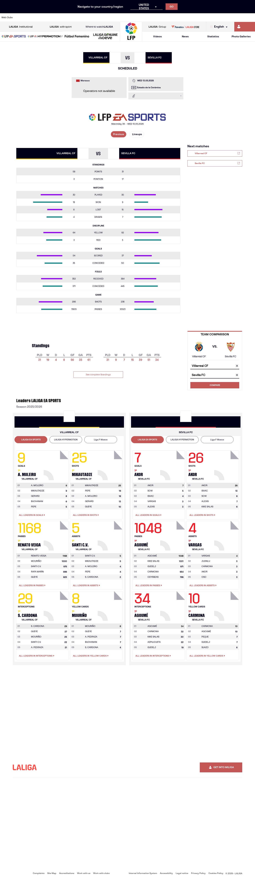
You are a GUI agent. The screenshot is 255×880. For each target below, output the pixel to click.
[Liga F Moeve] (77, 36)
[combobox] (214, 366)
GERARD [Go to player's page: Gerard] (35, 496)
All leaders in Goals (32, 515)
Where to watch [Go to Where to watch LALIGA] (99, 26)
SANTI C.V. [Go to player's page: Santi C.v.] (36, 566)
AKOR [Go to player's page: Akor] (204, 571)
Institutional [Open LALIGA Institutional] (21, 26)
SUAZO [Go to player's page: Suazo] (205, 647)
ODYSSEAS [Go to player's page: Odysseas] (153, 577)
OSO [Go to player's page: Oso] (204, 577)
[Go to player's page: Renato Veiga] (56, 534)
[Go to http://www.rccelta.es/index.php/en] (142, 17)
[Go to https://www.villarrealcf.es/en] (251, 17)
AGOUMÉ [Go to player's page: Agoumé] (206, 631)
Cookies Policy (215, 873)
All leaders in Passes (32, 585)
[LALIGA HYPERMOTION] (45, 36)
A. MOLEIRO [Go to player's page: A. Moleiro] (91, 496)
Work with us (83, 873)
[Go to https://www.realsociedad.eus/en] (214, 17)
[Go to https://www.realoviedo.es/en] (202, 17)
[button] (13, 36)
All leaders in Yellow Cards (91, 656)
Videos (157, 36)
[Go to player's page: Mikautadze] (110, 464)
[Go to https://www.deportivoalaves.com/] (58, 17)
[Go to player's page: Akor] (173, 464)
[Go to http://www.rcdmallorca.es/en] (166, 17)
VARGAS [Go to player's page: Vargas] (152, 501)
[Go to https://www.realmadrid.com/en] (190, 17)
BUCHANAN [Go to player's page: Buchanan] (37, 501)
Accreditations (66, 873)
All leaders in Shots (86, 515)
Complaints (38, 873)
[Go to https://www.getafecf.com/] (94, 17)
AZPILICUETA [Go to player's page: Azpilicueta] (154, 642)
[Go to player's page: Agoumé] (173, 534)
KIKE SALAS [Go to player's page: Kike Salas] (207, 506)
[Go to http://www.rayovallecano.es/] (130, 17)
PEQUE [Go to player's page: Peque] (205, 637)
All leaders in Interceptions (36, 656)
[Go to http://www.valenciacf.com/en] (239, 17)
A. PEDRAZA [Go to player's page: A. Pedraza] (37, 647)
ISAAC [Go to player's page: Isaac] (151, 496)
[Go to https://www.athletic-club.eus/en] (22, 17)
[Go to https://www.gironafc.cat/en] (106, 17)
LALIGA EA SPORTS (31, 439)
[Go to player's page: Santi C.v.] (110, 534)
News (185, 36)
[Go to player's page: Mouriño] (110, 605)
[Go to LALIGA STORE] (185, 26)
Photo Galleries (241, 36)
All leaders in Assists (86, 585)
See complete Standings (98, 374)
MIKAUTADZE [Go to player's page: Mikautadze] (37, 490)
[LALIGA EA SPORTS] (13, 36)
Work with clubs (101, 873)
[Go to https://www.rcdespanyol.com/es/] (154, 17)
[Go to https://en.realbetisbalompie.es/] (178, 17)
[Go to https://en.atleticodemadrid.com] (34, 17)
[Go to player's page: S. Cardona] (56, 605)
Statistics (213, 36)
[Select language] (219, 27)
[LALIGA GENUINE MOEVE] (105, 36)
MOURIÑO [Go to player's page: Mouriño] (36, 561)
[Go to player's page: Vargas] (227, 534)
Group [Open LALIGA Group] (157, 26)
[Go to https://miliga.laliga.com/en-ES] (244, 26)
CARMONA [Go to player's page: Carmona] (153, 571)
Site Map (51, 873)
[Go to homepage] (131, 39)
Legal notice (182, 873)
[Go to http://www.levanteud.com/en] (118, 17)
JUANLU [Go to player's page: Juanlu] (206, 561)
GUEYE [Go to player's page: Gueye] (88, 506)
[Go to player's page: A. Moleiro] (56, 464)
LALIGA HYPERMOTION (66, 439)
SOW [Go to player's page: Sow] (150, 490)
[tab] (31, 439)
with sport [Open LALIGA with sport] (61, 26)
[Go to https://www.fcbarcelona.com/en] (82, 17)
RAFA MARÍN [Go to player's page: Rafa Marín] (37, 571)
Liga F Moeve (100, 439)
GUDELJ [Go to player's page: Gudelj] (152, 566)
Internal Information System (143, 873)
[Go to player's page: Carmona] (227, 605)
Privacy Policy (198, 873)
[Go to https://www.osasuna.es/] (46, 17)
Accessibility (166, 873)
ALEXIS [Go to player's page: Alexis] (151, 506)
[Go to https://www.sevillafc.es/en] (227, 17)
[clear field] (237, 366)
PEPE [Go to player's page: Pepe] (33, 506)
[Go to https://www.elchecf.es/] (70, 17)
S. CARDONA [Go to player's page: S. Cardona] (91, 577)
